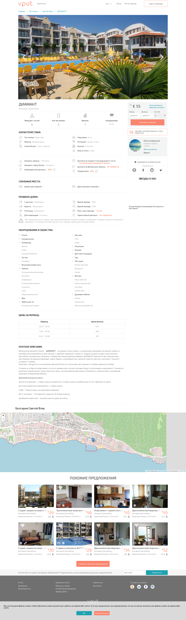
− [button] (3, 419)
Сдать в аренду (156, 3)
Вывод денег (61, 591)
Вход (119, 3)
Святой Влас (47, 11)
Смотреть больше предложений (93, 564)
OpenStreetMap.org (164, 471)
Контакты (41, 4)
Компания (22, 586)
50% (50, 169)
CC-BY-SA (182, 471)
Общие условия (63, 586)
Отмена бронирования (66, 589)
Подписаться (157, 573)
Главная (21, 11)
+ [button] (3, 416)
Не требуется (113, 167)
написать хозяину (147, 122)
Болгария (33, 11)
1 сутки (99, 211)
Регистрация (130, 3)
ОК (84, 613)
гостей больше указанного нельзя (94, 163)
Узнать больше (102, 613)
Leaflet (148, 471)
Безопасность (24, 589)
